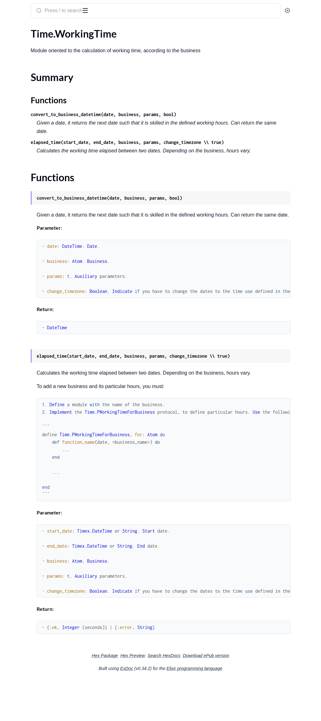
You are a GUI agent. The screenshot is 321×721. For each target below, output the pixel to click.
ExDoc (173, 709)
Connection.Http (23, 67)
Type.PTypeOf (20, 325)
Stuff (10, 245)
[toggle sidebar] (86, 10)
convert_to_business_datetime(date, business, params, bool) (185, 114)
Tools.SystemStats (24, 300)
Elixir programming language (241, 709)
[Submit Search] (120, 11)
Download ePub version (253, 696)
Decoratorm (18, 109)
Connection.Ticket (24, 92)
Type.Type (15, 333)
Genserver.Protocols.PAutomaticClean (45, 168)
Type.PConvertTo (23, 308)
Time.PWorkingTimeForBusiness (40, 253)
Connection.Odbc (24, 84)
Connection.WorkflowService (36, 101)
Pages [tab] (11, 29)
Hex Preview (179, 696)
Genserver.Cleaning (26, 135)
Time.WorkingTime (25, 270)
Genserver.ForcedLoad (29, 143)
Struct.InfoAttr (21, 236)
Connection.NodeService (31, 76)
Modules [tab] (35, 29)
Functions (21, 288)
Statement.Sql (20, 228)
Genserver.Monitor (25, 152)
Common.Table (21, 50)
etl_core (15, 7)
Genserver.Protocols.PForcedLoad (41, 177)
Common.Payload (24, 42)
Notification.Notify (25, 211)
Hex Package (152, 696)
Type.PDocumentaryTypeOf (35, 317)
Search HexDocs (210, 696)
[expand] (88, 42)
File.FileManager (23, 126)
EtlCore (13, 118)
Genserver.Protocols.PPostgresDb (42, 185)
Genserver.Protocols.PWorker (37, 194)
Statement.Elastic (23, 219)
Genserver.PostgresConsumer (37, 160)
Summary (20, 281)
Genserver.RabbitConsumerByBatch (44, 202)
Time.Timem (18, 261)
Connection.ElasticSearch (32, 59)
